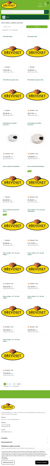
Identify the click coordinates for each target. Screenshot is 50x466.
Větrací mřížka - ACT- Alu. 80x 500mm (35, 253)
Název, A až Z (13, 27)
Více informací (5, 458)
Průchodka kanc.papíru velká (35, 79)
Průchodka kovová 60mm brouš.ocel (10, 123)
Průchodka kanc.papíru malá (10, 79)
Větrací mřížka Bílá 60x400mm (35, 166)
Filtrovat (37, 26)
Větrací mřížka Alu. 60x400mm (11, 166)
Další (19, 384)
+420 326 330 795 (5, 426)
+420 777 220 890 (5, 425)
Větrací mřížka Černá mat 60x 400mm (11, 210)
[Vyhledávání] (25, 12)
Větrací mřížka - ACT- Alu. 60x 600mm (11, 253)
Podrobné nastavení (8, 462)
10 (14, 384)
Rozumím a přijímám (42, 462)
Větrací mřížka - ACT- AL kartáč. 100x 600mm (36, 210)
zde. (6, 457)
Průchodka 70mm (32, 36)
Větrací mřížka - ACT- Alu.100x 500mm (11, 340)
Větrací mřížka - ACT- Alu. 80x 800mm (35, 297)
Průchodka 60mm (7, 36)
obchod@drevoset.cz (6, 432)
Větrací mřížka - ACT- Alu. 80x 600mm (11, 297)
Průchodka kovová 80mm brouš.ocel (34, 123)
